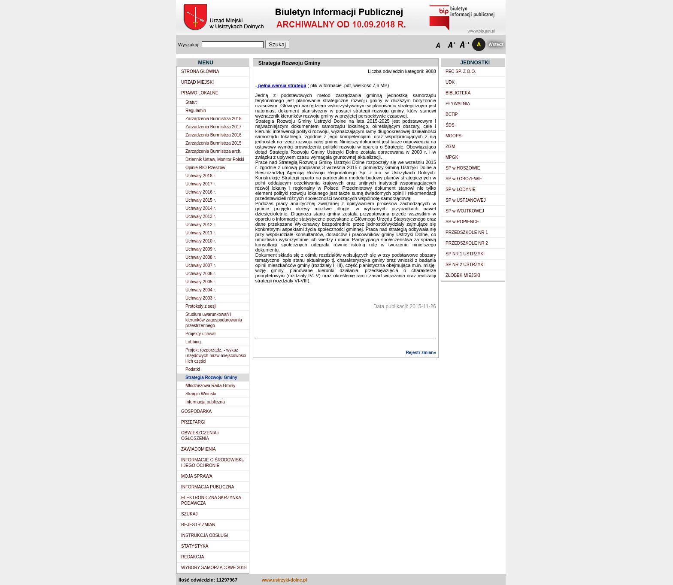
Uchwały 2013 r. (200, 216)
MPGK (452, 157)
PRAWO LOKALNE (199, 93)
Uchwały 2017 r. (200, 184)
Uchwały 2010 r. (200, 241)
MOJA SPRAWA (196, 476)
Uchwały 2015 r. (200, 200)
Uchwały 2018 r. (200, 175)
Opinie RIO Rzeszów (205, 167)
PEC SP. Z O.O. (461, 71)
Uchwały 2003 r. (200, 298)
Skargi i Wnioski (200, 393)
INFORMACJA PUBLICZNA (207, 487)
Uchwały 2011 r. (200, 232)
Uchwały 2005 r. (200, 281)
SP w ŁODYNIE (461, 189)
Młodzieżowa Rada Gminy (210, 385)
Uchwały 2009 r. (200, 249)
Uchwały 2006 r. (200, 273)
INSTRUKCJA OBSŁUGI (204, 535)
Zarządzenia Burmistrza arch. (213, 151)
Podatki (192, 369)
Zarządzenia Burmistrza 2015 (213, 143)
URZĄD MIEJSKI (197, 82)
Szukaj (277, 44)
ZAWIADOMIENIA (198, 449)
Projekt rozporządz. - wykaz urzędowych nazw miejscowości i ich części (215, 356)
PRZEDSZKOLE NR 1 (467, 232)
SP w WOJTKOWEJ (465, 211)
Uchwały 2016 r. (200, 192)
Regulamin (195, 110)
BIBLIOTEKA (458, 93)
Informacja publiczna (205, 402)
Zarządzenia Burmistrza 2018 (213, 118)
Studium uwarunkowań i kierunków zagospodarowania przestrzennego (213, 320)
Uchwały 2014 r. (200, 208)
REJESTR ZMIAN (198, 524)
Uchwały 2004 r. (200, 290)
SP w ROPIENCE (462, 221)
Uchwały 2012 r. (200, 224)
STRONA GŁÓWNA (200, 71)
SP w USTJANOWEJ (466, 200)
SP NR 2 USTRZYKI (465, 264)
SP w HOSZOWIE (463, 168)
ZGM (450, 146)
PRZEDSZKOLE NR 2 (467, 243)
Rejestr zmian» (421, 352)
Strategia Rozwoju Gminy (211, 377)
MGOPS (453, 135)
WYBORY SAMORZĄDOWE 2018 (213, 567)
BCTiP (452, 114)
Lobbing (193, 341)
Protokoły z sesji (200, 306)
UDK (450, 82)
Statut (191, 102)
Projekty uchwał (200, 333)
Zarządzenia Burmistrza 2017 (213, 126)
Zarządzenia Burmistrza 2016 (213, 135)
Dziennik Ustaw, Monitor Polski (214, 159)
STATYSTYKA (195, 546)
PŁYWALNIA (458, 103)
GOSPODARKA (196, 411)
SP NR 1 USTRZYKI (465, 254)
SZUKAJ (189, 514)
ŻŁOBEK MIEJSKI (463, 275)
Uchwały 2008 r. (200, 257)
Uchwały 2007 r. (200, 265)
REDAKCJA (192, 557)
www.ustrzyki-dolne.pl (284, 580)
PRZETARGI (193, 422)
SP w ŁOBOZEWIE (464, 178)
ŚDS (450, 125)
